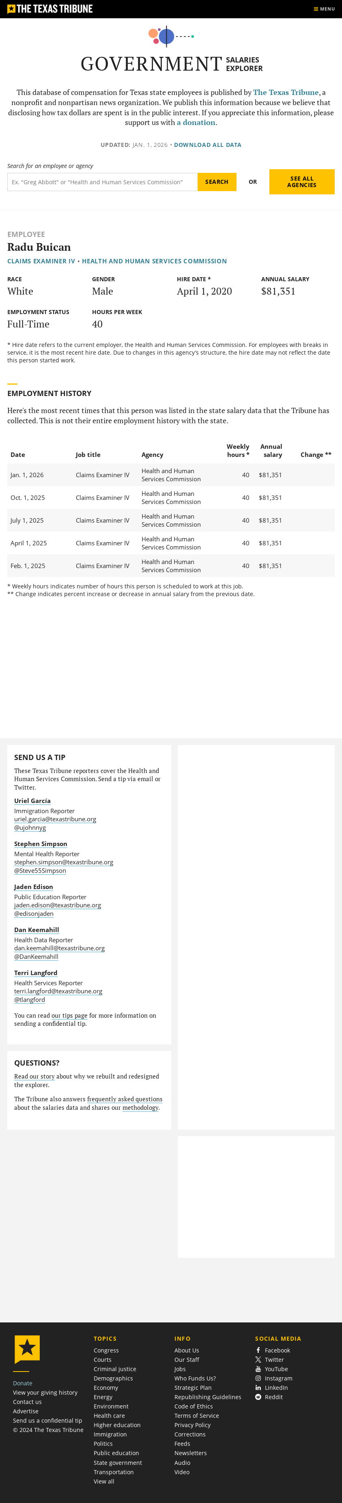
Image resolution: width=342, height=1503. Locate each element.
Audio (182, 1462)
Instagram (274, 1378)
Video (181, 1472)
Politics (103, 1443)
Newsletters (190, 1453)
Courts (103, 1359)
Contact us (27, 1402)
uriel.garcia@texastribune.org (55, 819)
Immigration (110, 1434)
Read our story (34, 1076)
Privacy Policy (192, 1425)
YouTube (271, 1369)
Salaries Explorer (244, 64)
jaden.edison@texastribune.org (57, 905)
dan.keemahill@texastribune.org (59, 948)
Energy (103, 1397)
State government (118, 1462)
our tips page (70, 1015)
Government (152, 63)
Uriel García (32, 801)
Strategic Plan (193, 1387)
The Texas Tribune (286, 92)
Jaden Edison (33, 887)
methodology (140, 1107)
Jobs (180, 1369)
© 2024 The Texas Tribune (48, 1430)
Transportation (114, 1472)
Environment (111, 1406)
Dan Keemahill (36, 930)
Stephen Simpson (40, 844)
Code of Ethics (193, 1406)
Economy (106, 1387)
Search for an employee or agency (50, 166)
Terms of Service (196, 1415)
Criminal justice (115, 1369)
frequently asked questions (125, 1099)
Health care (109, 1415)
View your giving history (45, 1392)
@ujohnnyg (30, 827)
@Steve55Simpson (40, 870)
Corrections (190, 1434)
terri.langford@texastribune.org (58, 991)
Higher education (117, 1425)
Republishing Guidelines (207, 1397)
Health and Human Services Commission (154, 261)
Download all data (208, 145)
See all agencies (301, 181)
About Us (186, 1350)
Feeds (182, 1443)
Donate (22, 1383)
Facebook (272, 1350)
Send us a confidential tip (47, 1420)
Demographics (113, 1378)
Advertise (26, 1411)
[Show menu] (324, 9)
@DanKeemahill (36, 956)
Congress (106, 1350)
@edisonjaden (34, 913)
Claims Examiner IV (41, 261)
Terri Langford (36, 973)
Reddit (269, 1397)
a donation (196, 122)
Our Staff (186, 1359)
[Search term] (102, 182)
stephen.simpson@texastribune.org (63, 862)
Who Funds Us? (195, 1378)
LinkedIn (271, 1387)
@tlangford (29, 999)
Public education (116, 1453)
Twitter (269, 1359)
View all (104, 1481)
